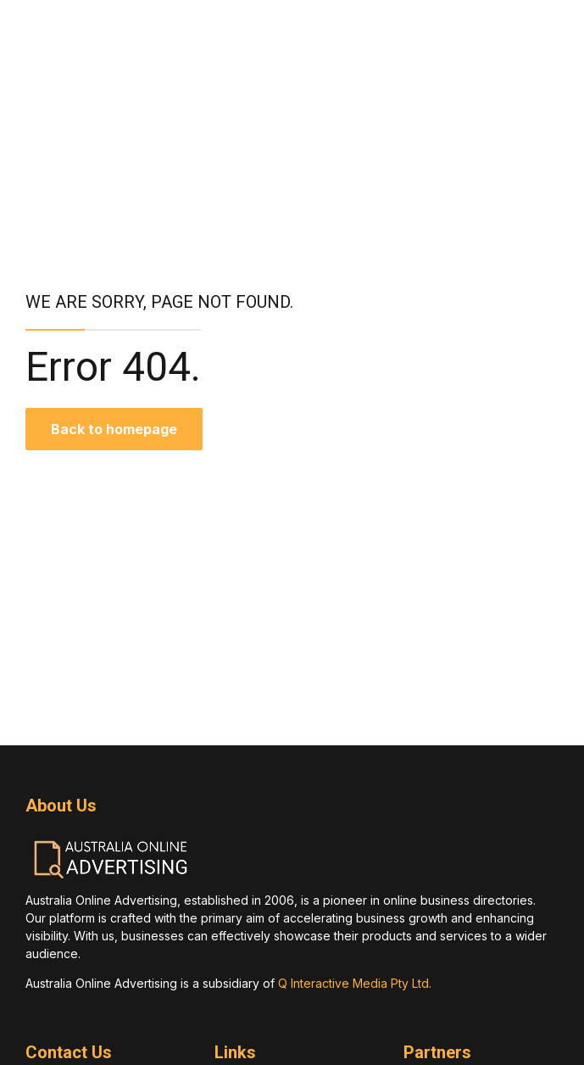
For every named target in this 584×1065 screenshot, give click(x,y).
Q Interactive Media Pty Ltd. (354, 983)
